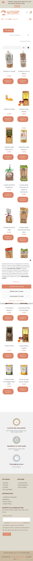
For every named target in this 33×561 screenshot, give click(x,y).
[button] (30, 260)
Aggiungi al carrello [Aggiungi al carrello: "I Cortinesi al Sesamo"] (8, 317)
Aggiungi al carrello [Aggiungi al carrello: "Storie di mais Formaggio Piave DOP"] (8, 391)
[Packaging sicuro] (16, 458)
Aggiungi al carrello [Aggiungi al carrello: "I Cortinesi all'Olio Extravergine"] (22, 317)
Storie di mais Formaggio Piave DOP (9, 382)
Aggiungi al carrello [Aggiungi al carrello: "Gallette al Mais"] (8, 119)
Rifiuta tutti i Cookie (16, 291)
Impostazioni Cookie (16, 296)
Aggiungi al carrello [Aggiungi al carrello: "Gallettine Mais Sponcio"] (22, 157)
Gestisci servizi (16, 281)
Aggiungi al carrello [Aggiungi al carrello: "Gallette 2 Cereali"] (8, 81)
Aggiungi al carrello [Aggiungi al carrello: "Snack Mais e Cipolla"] (22, 355)
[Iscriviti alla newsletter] (16, 422)
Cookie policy (12, 300)
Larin (17, 559)
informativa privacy (16, 523)
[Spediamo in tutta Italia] (16, 440)
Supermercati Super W (18, 557)
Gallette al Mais (9, 109)
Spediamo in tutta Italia (16, 446)
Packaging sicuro (16, 464)
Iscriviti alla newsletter (16, 428)
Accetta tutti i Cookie (16, 286)
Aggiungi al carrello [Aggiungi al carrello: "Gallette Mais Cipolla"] (22, 119)
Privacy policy (19, 300)
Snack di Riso (9, 346)
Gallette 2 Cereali (9, 71)
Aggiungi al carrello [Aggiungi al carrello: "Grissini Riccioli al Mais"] (8, 237)
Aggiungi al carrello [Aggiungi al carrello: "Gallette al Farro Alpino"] (22, 81)
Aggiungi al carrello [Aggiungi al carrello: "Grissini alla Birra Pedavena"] (8, 194)
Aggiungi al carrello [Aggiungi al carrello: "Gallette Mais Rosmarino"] (8, 157)
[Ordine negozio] (19, 34)
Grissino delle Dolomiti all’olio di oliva (24, 230)
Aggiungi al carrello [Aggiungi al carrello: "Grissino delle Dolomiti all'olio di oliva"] (22, 239)
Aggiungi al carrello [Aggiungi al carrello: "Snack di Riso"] (8, 355)
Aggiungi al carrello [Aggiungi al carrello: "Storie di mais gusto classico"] (22, 389)
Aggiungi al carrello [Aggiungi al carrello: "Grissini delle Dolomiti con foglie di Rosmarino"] (22, 199)
